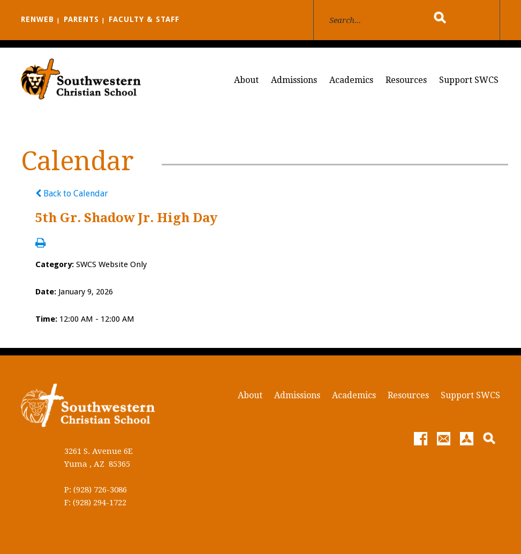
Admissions (294, 80)
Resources (406, 80)
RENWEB (37, 19)
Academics (351, 80)
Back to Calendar (71, 193)
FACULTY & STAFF (144, 19)
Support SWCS (469, 80)
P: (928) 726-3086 (95, 490)
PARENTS (81, 19)
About (246, 80)
